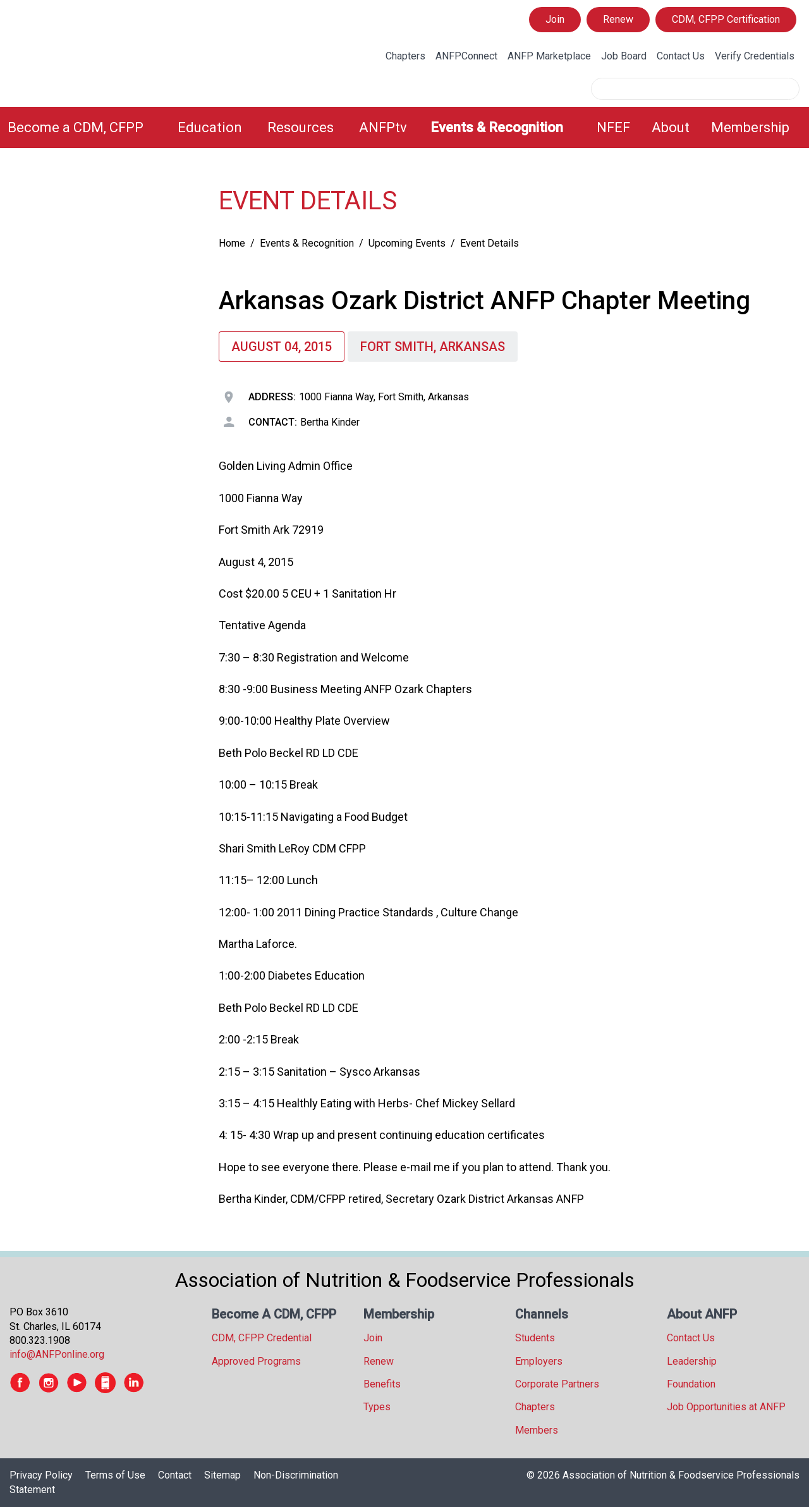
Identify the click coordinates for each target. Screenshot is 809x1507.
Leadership (692, 1361)
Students (535, 1338)
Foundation (691, 1384)
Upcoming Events (407, 243)
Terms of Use (115, 1475)
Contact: (272, 422)
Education (210, 127)
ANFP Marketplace (549, 56)
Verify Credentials (754, 56)
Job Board (624, 56)
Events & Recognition (496, 127)
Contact (175, 1475)
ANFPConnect (466, 56)
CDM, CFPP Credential (262, 1338)
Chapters (405, 56)
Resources (300, 127)
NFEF (613, 127)
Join (554, 19)
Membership (750, 127)
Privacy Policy (41, 1475)
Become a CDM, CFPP (75, 127)
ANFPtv (383, 127)
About (671, 127)
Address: (272, 397)
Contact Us (681, 56)
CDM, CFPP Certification (726, 19)
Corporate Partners (557, 1384)
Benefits (382, 1384)
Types (377, 1407)
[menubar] (404, 127)
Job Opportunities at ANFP (726, 1407)
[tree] (101, 187)
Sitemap (222, 1475)
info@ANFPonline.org (56, 1354)
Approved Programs (256, 1361)
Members (536, 1430)
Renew (618, 19)
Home (232, 243)
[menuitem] (85, 127)
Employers (539, 1361)
